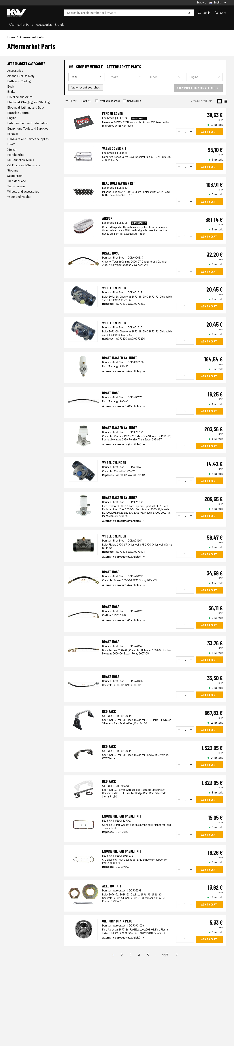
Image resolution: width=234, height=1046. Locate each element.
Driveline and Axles (20, 97)
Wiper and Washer (19, 197)
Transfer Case (16, 181)
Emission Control (18, 113)
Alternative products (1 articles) (124, 557)
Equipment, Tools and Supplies (27, 128)
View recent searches (85, 87)
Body (10, 86)
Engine (11, 118)
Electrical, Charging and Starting (28, 102)
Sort (86, 101)
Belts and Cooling (19, 81)
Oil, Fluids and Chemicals (23, 165)
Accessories (44, 24)
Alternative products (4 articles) (124, 371)
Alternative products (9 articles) (124, 521)
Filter (70, 101)
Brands (59, 24)
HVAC (11, 144)
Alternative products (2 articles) (124, 406)
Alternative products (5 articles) (124, 444)
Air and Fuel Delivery (21, 76)
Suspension (14, 176)
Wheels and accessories (23, 191)
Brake (11, 91)
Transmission (16, 186)
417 (165, 955)
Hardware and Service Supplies (28, 139)
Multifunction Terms (20, 160)
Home (11, 37)
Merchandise (15, 155)
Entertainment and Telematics (27, 123)
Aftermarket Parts (21, 24)
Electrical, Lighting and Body (26, 107)
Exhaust (12, 134)
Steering (12, 170)
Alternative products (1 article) (123, 938)
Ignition (12, 149)
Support (201, 2)
